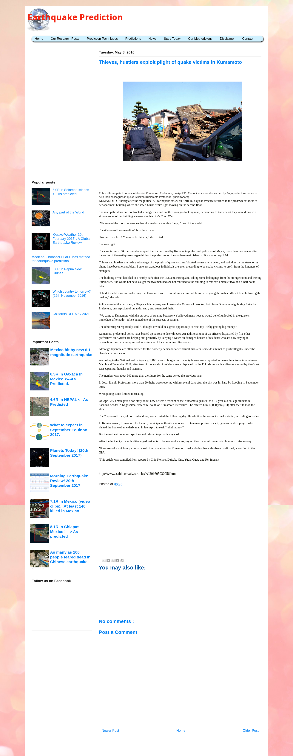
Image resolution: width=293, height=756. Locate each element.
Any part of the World (68, 212)
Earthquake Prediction (75, 17)
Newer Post (110, 730)
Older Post (251, 730)
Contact (247, 38)
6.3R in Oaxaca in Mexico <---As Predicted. (66, 379)
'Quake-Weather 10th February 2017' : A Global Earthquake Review (71, 239)
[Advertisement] (180, 177)
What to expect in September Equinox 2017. (68, 430)
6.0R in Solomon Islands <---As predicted (71, 192)
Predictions (133, 38)
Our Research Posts (65, 38)
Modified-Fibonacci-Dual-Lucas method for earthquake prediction (61, 259)
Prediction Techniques (102, 38)
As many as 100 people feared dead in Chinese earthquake (70, 557)
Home (39, 38)
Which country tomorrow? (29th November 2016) (72, 293)
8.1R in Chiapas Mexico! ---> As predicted (64, 531)
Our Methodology (200, 38)
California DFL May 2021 (71, 314)
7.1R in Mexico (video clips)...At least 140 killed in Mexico (70, 506)
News (153, 38)
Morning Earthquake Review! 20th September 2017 (69, 481)
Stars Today (172, 38)
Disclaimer (227, 38)
